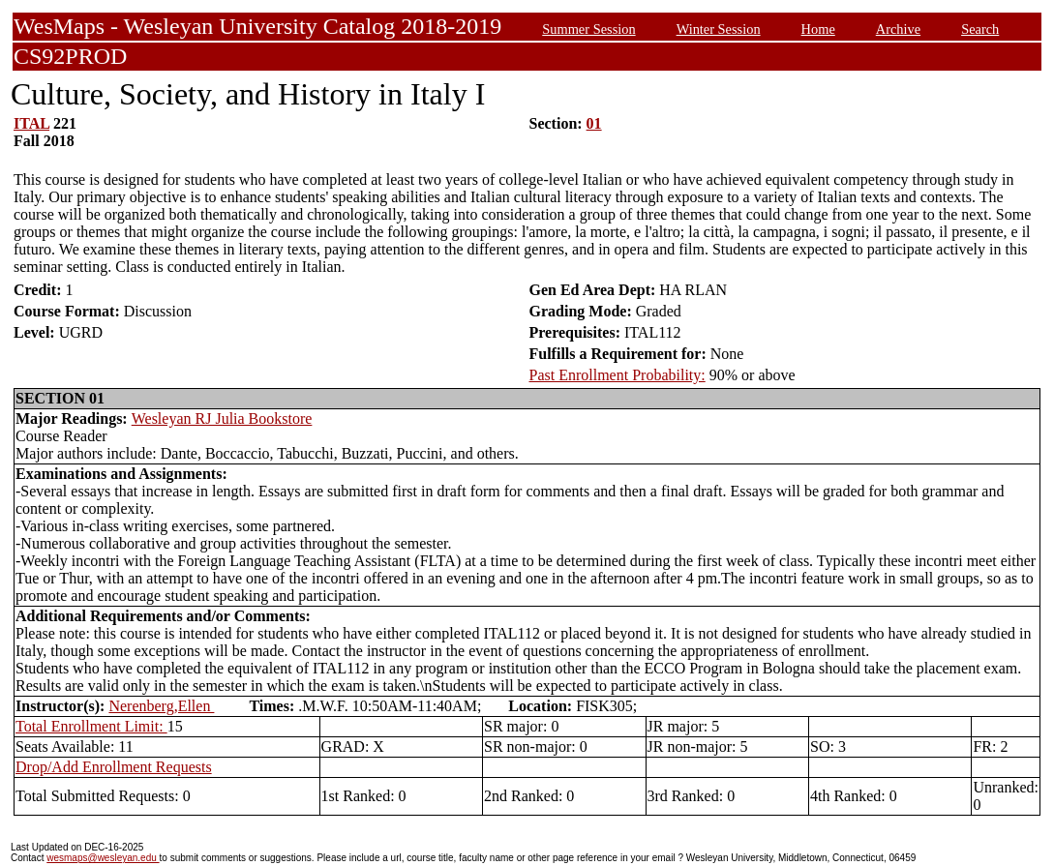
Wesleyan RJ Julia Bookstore (222, 418)
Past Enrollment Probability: (617, 375)
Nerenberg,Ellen (161, 706)
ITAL (31, 123)
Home (818, 29)
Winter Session (719, 29)
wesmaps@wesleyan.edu (102, 857)
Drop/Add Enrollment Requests (113, 767)
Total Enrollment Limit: (91, 726)
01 (594, 123)
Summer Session (588, 29)
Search (980, 29)
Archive (898, 29)
